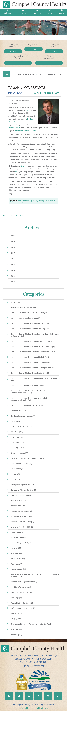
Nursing (16, 566)
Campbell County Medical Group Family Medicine (33, 349)
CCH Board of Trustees (22, 439)
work (17, 176)
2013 (40, 78)
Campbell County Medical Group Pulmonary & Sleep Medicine (32, 389)
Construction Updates (22, 478)
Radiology (17, 618)
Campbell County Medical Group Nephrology (31, 372)
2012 (13, 288)
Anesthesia (17, 309)
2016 (13, 264)
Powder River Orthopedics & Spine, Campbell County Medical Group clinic (33, 595)
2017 (13, 258)
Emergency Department (23, 500)
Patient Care (18, 577)
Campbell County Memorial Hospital (27, 417)
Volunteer (17, 652)
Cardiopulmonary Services (23, 428)
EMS (27, 114)
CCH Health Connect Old (23, 78)
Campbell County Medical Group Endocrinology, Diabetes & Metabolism (34, 343)
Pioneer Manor (14, 132)
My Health (18, 66)
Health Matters (19, 517)
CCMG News (17, 450)
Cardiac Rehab (18, 422)
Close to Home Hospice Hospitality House (29, 472)
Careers (38, 204)
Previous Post (9, 220)
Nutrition (16, 572)
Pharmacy (17, 583)
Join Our (54, 52)
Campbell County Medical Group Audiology (30, 331)
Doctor (15, 206)
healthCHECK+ (18, 522)
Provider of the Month (22, 607)
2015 (13, 270)
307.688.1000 (26, 685)
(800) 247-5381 (40, 685)
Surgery (16, 641)
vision (22, 170)
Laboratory (17, 550)
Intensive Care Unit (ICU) (23, 544)
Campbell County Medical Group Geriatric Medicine (34, 355)
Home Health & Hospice (22, 533)
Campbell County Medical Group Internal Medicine (33, 360)
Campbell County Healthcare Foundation (29, 320)
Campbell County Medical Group (26, 325)
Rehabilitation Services (23, 624)
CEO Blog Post (18, 461)
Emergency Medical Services (27, 206)
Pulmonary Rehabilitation (23, 613)
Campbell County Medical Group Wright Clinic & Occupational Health (30, 410)
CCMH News (45, 204)
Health (49, 66)
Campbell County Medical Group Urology (29, 396)
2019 (13, 246)
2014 (13, 276)
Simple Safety (18, 635)
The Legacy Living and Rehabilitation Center (31, 646)
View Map (52, 678)
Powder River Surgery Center (24, 602)
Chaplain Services (20, 467)
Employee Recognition (22, 511)
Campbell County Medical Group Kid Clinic (30, 366)
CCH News (17, 444)
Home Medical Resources (23, 539)
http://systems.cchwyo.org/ (33, 688)
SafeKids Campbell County (23, 629)
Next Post (20, 220)
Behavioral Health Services (25, 134)
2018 (13, 252)
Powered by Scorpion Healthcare (33, 731)
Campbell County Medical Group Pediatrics (31, 383)
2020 (13, 240)
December (51, 78)
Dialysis (16, 489)
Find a (13, 52)
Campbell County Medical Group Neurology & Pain (33, 377)
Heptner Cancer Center (22, 528)
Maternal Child (19, 555)
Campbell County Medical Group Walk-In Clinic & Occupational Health (31, 402)
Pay (33, 50)
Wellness (17, 657)
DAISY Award (17, 483)
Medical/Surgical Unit (21, 561)
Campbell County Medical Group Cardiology (30, 336)
